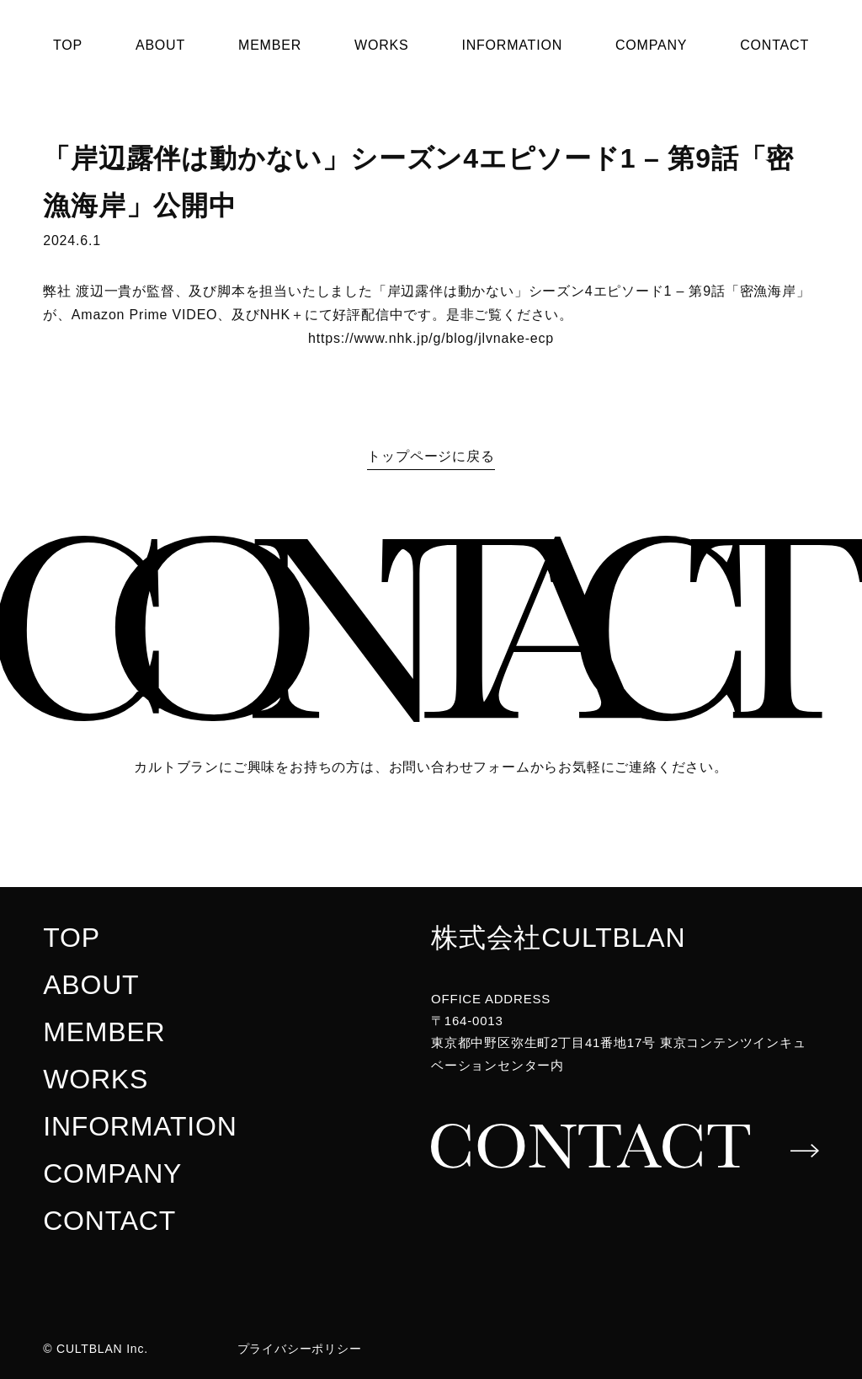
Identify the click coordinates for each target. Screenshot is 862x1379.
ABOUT (160, 45)
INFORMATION (511, 45)
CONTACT (774, 45)
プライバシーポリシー (299, 1348)
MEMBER (269, 45)
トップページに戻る (430, 456)
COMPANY (651, 45)
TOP (67, 45)
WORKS (381, 45)
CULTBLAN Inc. (102, 1348)
